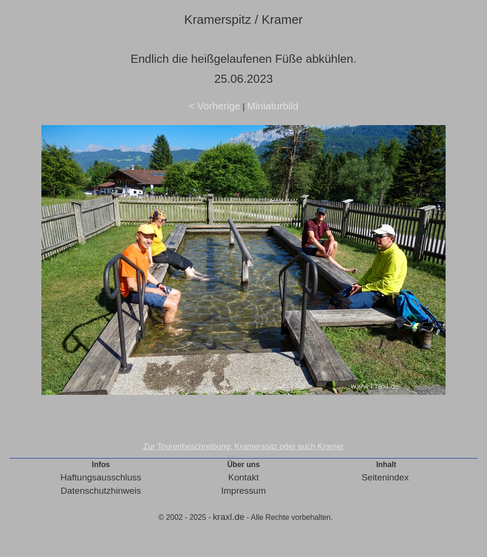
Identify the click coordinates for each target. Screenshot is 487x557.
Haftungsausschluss (100, 477)
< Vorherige (215, 105)
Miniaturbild (272, 105)
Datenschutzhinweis (101, 491)
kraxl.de (229, 517)
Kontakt (243, 477)
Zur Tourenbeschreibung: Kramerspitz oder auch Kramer (243, 446)
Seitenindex (385, 477)
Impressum (243, 491)
